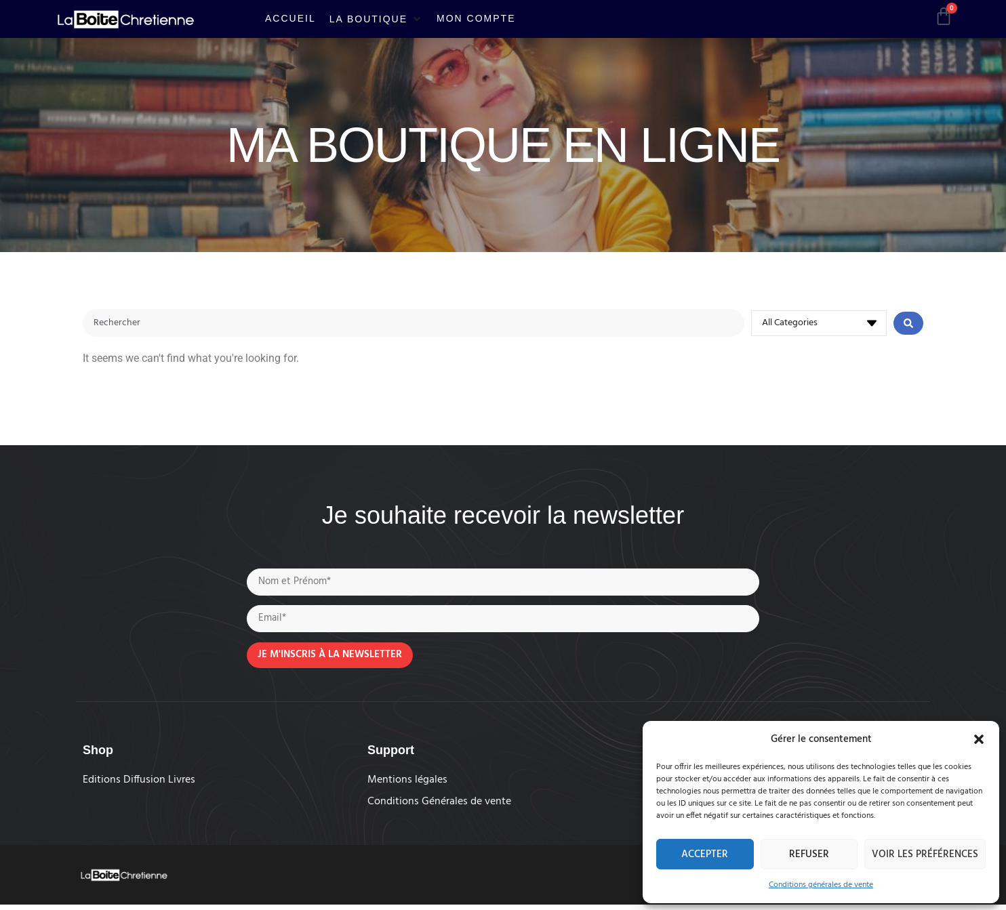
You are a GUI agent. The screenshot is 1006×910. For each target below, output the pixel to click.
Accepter (704, 854)
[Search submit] (908, 323)
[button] (979, 739)
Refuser (809, 854)
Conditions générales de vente (821, 885)
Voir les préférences (925, 854)
